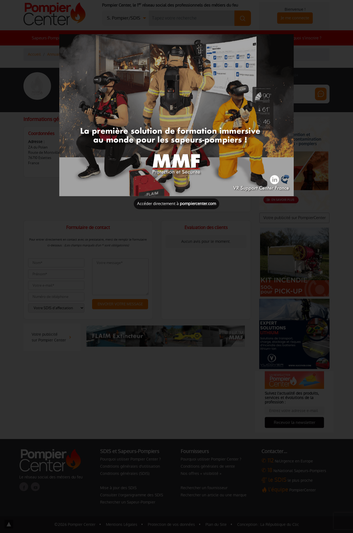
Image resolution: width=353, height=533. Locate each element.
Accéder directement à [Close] (176, 203)
